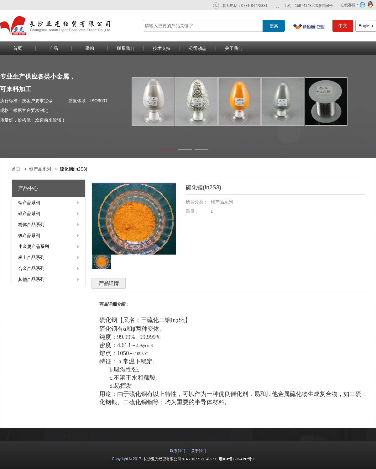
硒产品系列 (29, 213)
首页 (16, 168)
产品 (53, 48)
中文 (342, 25)
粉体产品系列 (31, 224)
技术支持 (161, 48)
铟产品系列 (40, 168)
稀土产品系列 (31, 257)
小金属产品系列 (33, 246)
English (365, 25)
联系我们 (125, 48)
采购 (89, 48)
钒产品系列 (29, 235)
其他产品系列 (31, 279)
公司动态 (197, 48)
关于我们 (234, 48)
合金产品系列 (31, 268)
